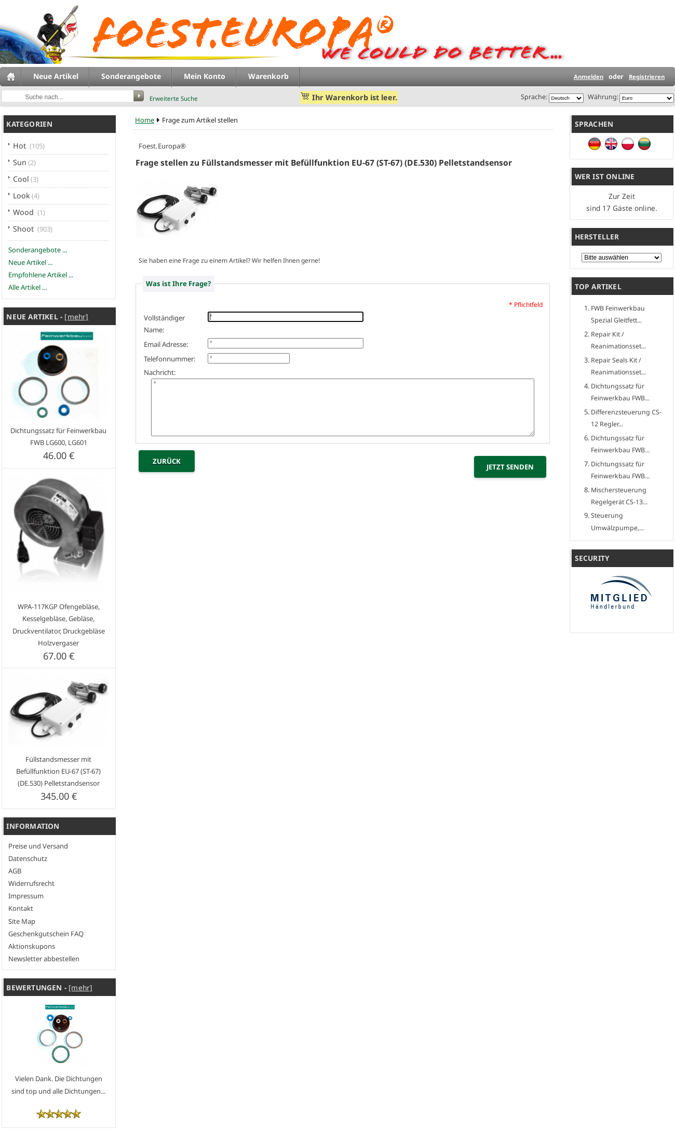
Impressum (26, 895)
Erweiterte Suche (174, 98)
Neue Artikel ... (30, 262)
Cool (21, 179)
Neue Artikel (55, 76)
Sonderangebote (131, 76)
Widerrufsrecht (31, 883)
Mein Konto (204, 76)
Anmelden (588, 76)
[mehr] (76, 316)
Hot (20, 146)
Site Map (21, 921)
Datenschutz (27, 858)
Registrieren (647, 76)
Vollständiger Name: (164, 323)
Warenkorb (268, 76)
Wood (24, 212)
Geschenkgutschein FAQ (46, 933)
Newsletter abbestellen (43, 958)
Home (144, 120)
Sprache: (534, 96)
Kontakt (20, 908)
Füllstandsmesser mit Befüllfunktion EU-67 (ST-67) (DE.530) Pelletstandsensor (58, 771)
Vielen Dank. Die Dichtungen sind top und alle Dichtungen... (58, 1078)
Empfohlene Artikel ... (40, 274)
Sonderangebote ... (37, 249)
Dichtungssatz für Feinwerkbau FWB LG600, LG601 (58, 436)
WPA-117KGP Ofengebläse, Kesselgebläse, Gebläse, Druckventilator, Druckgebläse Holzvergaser (58, 624)
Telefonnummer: (170, 359)
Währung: (601, 96)
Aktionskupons (31, 946)
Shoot (24, 229)
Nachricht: (160, 372)
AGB (14, 871)
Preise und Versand (38, 846)
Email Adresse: (166, 344)
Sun (19, 162)
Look (21, 195)
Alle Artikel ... (27, 287)
